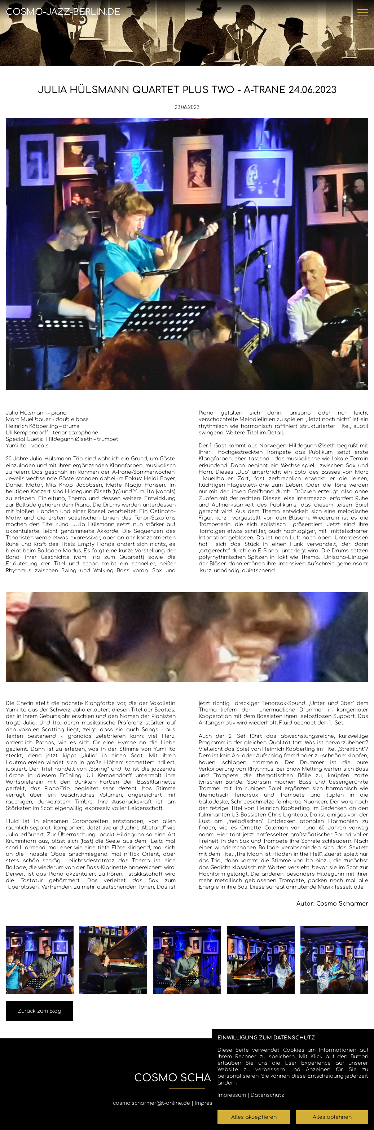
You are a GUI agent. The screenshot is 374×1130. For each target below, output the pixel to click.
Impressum (209, 1103)
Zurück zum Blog (39, 1011)
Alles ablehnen (332, 1117)
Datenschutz (267, 1095)
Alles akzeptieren (254, 1117)
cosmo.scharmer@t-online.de (151, 1103)
